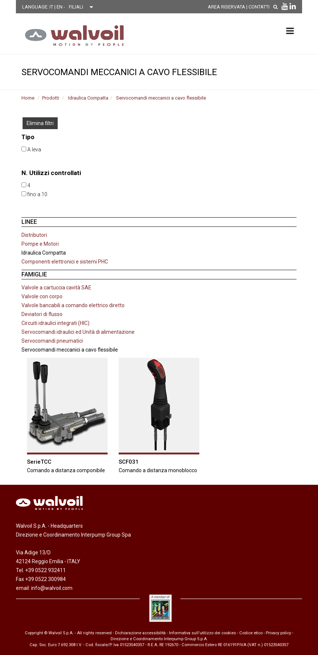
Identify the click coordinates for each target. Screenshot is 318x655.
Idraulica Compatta (88, 98)
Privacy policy (278, 633)
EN (60, 7)
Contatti (259, 7)
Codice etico (251, 633)
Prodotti (50, 98)
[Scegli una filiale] (83, 7)
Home (27, 98)
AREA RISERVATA (226, 7)
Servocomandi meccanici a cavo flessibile (161, 98)
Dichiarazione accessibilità (140, 633)
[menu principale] (290, 31)
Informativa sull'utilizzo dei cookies (202, 633)
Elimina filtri (40, 123)
